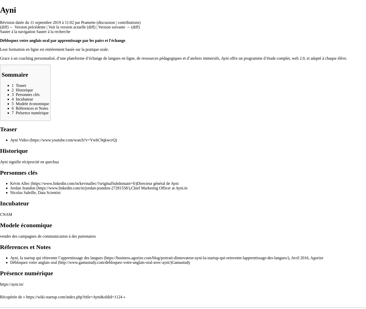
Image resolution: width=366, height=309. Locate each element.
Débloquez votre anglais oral (33, 262)
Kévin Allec (20, 183)
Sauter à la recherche (53, 31)
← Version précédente (27, 27)
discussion (106, 22)
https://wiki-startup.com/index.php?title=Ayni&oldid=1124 (74, 297)
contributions (128, 22)
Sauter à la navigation (17, 31)
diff (4, 27)
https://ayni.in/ (12, 284)
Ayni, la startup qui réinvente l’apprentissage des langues (56, 258)
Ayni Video (19, 140)
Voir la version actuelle (67, 27)
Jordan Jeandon (22, 188)
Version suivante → (114, 27)
